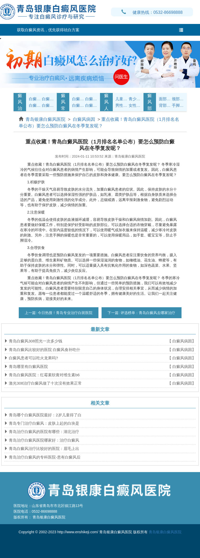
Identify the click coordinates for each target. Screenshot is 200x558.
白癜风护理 (78, 99)
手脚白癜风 (178, 105)
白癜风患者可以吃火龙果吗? (33, 358)
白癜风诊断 (48, 99)
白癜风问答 (78, 105)
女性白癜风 (135, 105)
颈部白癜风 (178, 99)
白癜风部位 (149, 102)
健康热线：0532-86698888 (152, 12)
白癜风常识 (63, 102)
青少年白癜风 (135, 99)
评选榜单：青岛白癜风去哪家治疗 (147, 313)
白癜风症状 (35, 99)
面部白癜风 (165, 99)
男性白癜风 (121, 105)
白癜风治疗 (20, 102)
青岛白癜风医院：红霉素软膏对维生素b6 (44, 375)
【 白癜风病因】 (181, 341)
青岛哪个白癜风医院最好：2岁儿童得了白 (45, 415)
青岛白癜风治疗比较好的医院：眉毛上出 (43, 448)
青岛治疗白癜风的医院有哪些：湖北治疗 (43, 431)
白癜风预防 (91, 105)
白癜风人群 (106, 102)
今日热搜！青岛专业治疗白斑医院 (64, 313)
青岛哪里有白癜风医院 (28, 366)
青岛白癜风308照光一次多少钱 (35, 341)
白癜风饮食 (91, 99)
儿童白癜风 (121, 99)
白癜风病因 (35, 105)
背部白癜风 (165, 105)
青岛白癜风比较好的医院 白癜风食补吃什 (44, 349)
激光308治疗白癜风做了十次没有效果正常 (45, 383)
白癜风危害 (48, 105)
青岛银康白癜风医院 (46, 119)
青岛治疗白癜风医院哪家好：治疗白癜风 (43, 440)
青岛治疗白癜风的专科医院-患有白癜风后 (44, 457)
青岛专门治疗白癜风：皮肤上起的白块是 (43, 423)
